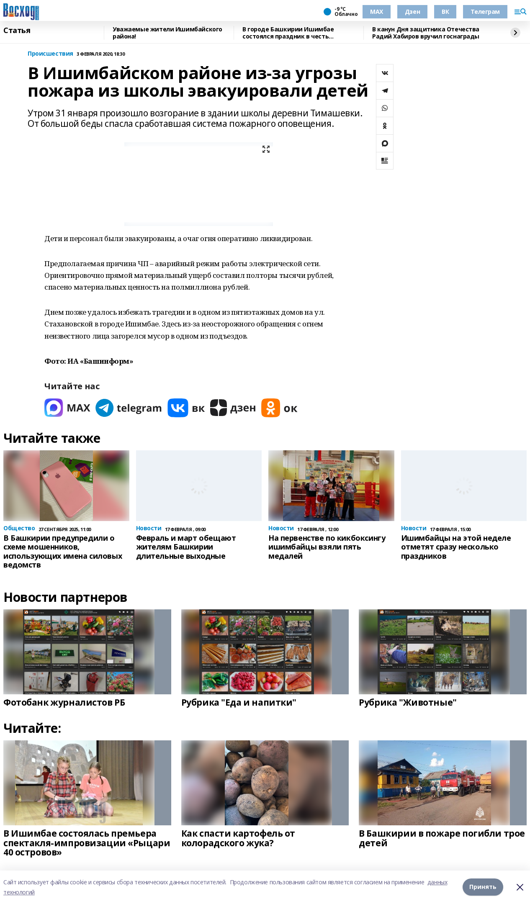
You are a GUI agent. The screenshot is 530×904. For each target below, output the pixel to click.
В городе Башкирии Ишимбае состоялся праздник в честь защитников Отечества (288, 33)
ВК (445, 11)
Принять (483, 887)
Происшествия (50, 53)
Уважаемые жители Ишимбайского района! (167, 33)
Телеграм (485, 11)
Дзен (412, 11)
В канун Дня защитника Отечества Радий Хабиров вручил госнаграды (425, 33)
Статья (16, 30)
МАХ (376, 11)
